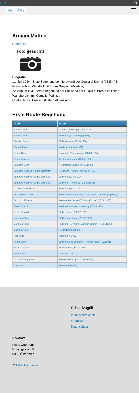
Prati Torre (19, 235)
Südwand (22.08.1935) (71, 176)
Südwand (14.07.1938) (71, 188)
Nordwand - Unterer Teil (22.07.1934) (78, 171)
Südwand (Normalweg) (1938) (74, 135)
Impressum (78, 321)
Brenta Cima (20, 153)
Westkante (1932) (68, 235)
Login (4, 3)
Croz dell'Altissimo (23, 194)
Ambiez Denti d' (21, 129)
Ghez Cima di (21, 206)
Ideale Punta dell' (22, 212)
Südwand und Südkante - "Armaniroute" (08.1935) (85, 241)
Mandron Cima (21, 218)
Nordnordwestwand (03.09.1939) (76, 165)
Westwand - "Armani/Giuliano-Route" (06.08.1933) (85, 200)
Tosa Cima (18, 265)
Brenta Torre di (21, 159)
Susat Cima (20, 253)
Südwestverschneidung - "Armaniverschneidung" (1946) (88, 194)
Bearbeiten (20, 44)
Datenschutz (79, 326)
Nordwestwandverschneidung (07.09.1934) (81, 206)
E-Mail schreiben (27, 365)
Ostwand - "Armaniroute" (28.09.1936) (78, 153)
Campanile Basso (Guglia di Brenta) (32, 171)
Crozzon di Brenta (23, 200)
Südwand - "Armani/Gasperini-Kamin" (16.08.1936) (85, 224)
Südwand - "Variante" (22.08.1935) (77, 182)
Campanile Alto (21, 165)
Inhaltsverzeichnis (83, 315)
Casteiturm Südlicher (24, 188)
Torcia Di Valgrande (23, 259)
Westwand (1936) (68, 265)
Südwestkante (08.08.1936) (73, 141)
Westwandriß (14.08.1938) (72, 247)
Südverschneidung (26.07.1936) (75, 218)
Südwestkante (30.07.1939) (73, 212)
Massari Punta (21, 230)
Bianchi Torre (20, 147)
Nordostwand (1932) (69, 230)
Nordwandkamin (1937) (71, 147)
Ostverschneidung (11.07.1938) (75, 129)
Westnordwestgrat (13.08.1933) (75, 159)
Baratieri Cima (21, 141)
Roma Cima (20, 241)
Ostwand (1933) (67, 253)
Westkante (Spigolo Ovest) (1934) (76, 259)
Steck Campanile (22, 247)
